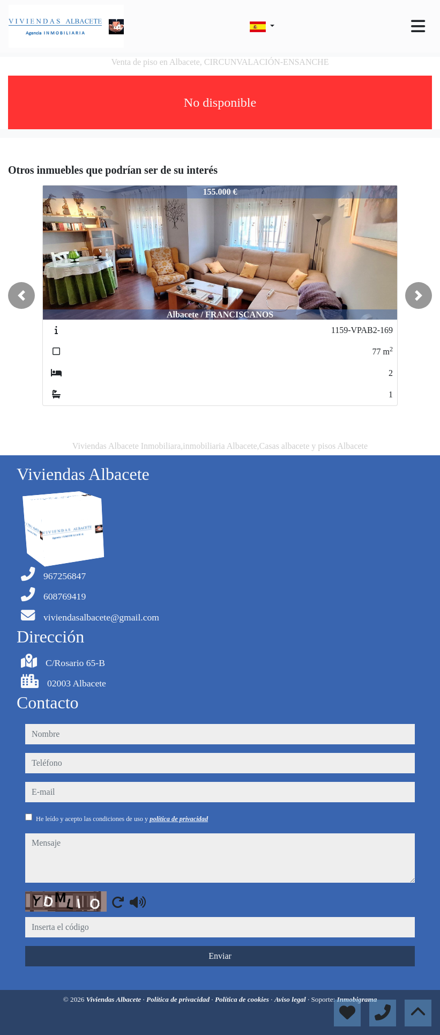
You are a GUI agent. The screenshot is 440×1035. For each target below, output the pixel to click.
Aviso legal (291, 999)
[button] (21, 295)
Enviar (220, 955)
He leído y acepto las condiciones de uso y (122, 819)
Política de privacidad (178, 999)
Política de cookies (243, 999)
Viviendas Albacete (114, 999)
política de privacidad (179, 819)
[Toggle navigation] (418, 26)
